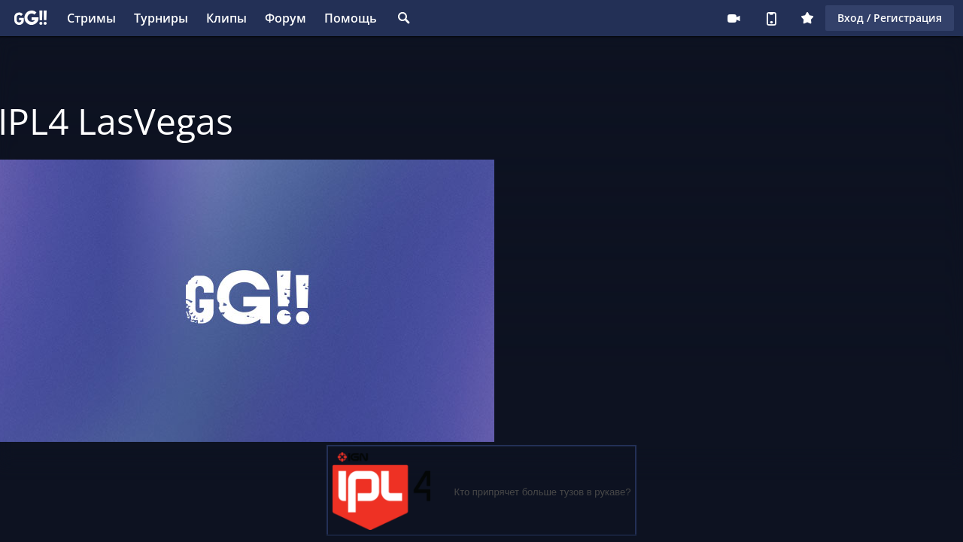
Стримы (91, 18)
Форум (285, 18)
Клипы (226, 18)
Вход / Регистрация (889, 18)
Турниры (161, 18)
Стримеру (733, 18)
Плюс (807, 18)
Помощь (350, 18)
